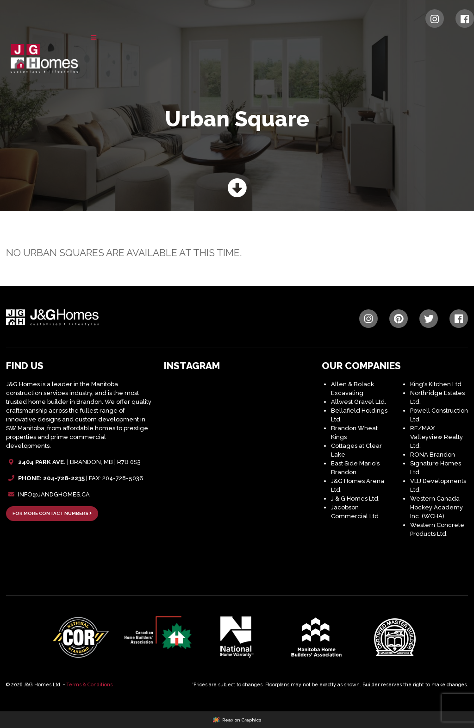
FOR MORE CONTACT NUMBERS (52, 513)
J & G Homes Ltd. (355, 498)
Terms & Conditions (89, 684)
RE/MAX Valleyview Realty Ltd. (436, 437)
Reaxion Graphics (242, 719)
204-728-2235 (64, 478)
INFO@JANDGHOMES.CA (54, 494)
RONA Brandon (432, 454)
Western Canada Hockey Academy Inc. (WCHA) (436, 507)
